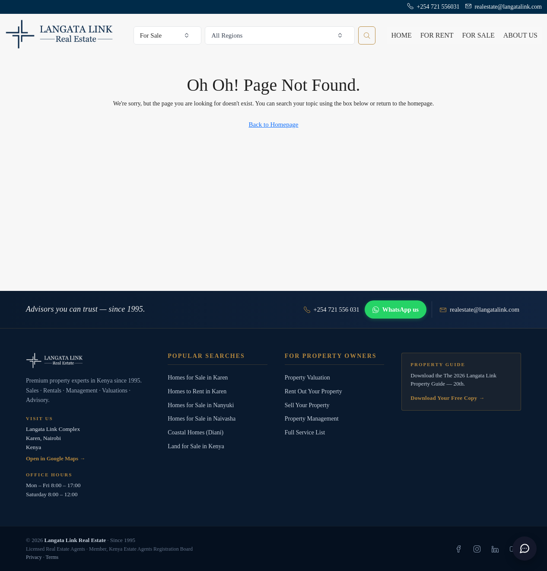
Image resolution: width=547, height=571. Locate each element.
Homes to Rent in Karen (197, 391)
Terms (51, 557)
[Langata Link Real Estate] (88, 360)
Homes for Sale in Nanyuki (201, 405)
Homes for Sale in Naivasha (201, 418)
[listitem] (459, 549)
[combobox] (168, 35)
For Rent (437, 35)
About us (520, 35)
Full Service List (305, 432)
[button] (524, 548)
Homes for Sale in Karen (198, 377)
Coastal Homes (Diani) (195, 432)
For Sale (478, 35)
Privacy (34, 557)
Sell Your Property (307, 405)
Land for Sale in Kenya (196, 446)
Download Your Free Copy (447, 398)
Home (401, 35)
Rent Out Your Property (313, 391)
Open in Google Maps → (55, 458)
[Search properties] (366, 35)
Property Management (312, 418)
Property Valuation (307, 377)
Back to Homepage (274, 124)
